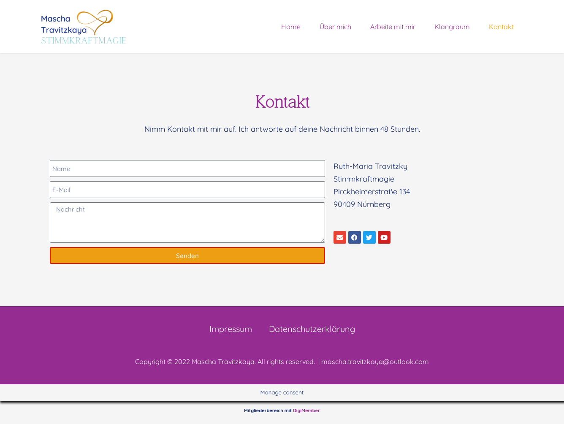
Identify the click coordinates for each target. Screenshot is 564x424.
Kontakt (501, 26)
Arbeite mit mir (392, 26)
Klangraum (452, 26)
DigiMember (306, 410)
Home (291, 26)
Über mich (335, 26)
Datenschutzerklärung (312, 328)
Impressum (230, 328)
